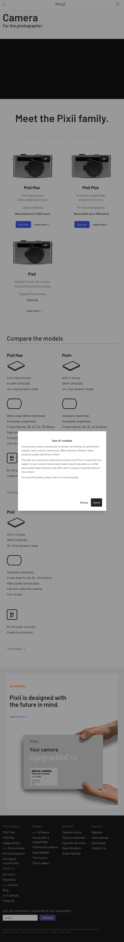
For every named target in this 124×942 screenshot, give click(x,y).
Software (40, 832)
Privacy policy (42, 932)
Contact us (99, 848)
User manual (100, 837)
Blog (5, 890)
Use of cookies (27, 932)
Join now (47, 917)
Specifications (71, 848)
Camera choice (72, 832)
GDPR (53, 932)
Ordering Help (71, 853)
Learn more (40, 224)
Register (97, 832)
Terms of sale (64, 932)
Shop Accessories (73, 837)
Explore (37, 826)
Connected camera (44, 847)
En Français (10, 895)
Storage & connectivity (11, 861)
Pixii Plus (9, 832)
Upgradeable (40, 852)
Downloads (99, 843)
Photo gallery (41, 863)
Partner (10, 885)
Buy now (23, 224)
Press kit (8, 901)
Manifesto (9, 879)
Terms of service (11, 932)
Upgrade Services (74, 843)
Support (97, 826)
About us (9, 868)
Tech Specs (14, 492)
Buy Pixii (67, 826)
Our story (9, 874)
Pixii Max (8, 837)
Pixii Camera (11, 826)
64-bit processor (14, 853)
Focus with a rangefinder (40, 840)
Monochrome (14, 848)
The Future (39, 858)
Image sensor (11, 843)
